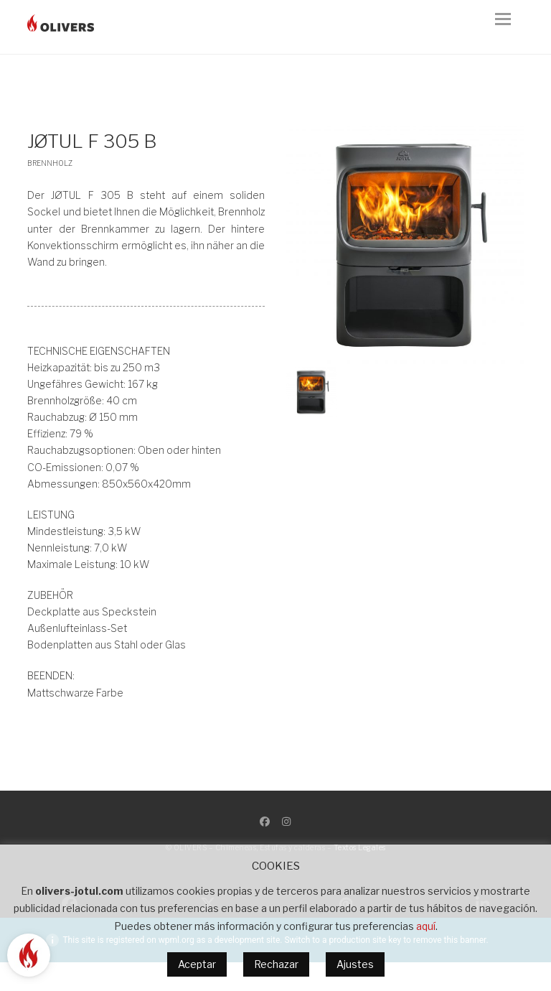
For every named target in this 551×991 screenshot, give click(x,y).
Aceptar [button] (197, 964)
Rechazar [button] (276, 964)
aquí (425, 926)
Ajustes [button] (355, 964)
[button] (509, 27)
